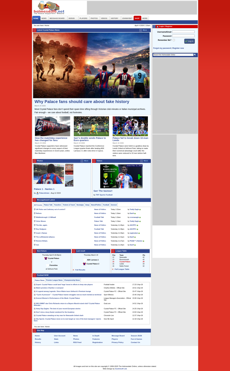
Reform (39, 213)
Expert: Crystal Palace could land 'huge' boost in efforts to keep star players (64, 284)
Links (56, 342)
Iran (37, 245)
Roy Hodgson (41, 229)
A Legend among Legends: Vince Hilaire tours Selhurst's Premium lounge (63, 291)
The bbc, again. (41, 225)
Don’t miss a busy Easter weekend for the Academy (55, 312)
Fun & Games (136, 339)
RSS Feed (77, 342)
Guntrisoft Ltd (121, 369)
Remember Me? (164, 40)
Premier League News (54, 280)
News (75, 336)
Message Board (118, 336)
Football (106, 205)
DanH (132, 213)
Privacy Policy (118, 342)
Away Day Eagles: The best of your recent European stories (58, 308)
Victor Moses (41, 221)
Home (37, 336)
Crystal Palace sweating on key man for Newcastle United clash (59, 315)
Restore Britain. (42, 241)
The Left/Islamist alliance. (45, 237)
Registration (98, 342)
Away (87, 205)
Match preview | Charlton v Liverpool (50, 288)
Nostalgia (80, 205)
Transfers (57, 205)
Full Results (80, 270)
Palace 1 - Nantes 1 (44, 189)
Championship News (72, 280)
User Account (59, 336)
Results (38, 339)
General (114, 205)
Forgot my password (162, 48)
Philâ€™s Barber (136, 241)
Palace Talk (48, 205)
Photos (76, 339)
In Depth (96, 336)
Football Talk (99, 217)
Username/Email (164, 32)
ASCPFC (133, 225)
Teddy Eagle (134, 209)
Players (115, 339)
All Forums (38, 205)
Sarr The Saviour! (103, 191)
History (38, 342)
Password (167, 36)
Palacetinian (44, 193)
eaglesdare (134, 233)
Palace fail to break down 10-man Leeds (130, 139)
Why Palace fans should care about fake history (82, 101)
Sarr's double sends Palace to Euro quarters (90, 139)
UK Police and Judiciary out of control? (50, 209)
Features (96, 339)
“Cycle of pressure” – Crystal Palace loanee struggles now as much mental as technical (68, 295)
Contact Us (135, 342)
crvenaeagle (134, 217)
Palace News (39, 280)
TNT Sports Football (104, 195)
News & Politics (100, 209)
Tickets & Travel (69, 205)
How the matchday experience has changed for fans (51, 139)
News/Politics (96, 205)
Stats (56, 339)
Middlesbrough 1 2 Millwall (46, 217)
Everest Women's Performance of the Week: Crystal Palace (58, 298)
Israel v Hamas (41, 233)
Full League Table (122, 269)
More (145, 30)
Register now (178, 48)
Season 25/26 (136, 336)
